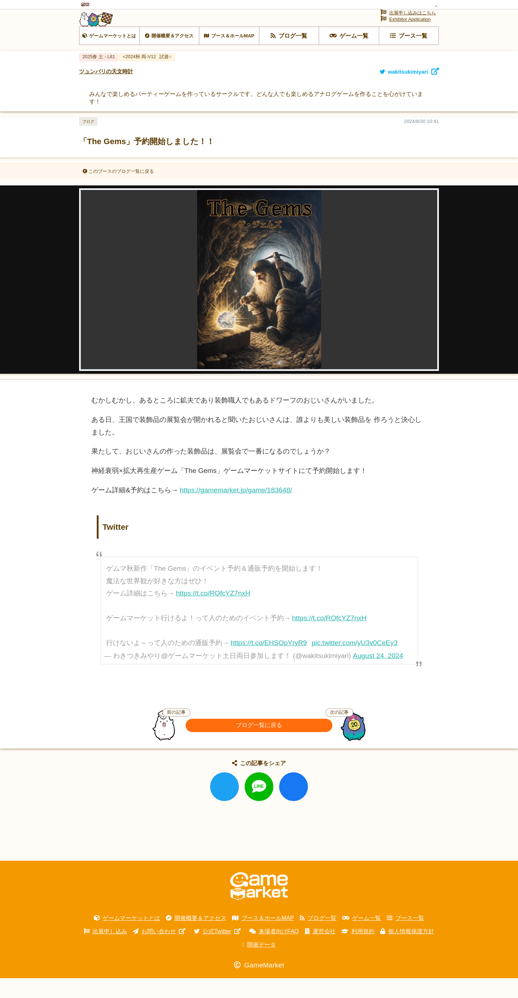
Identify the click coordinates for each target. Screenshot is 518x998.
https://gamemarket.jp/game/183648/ (236, 509)
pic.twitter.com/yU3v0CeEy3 (355, 662)
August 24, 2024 (378, 675)
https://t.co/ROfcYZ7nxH (213, 613)
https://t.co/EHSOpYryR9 (269, 662)
